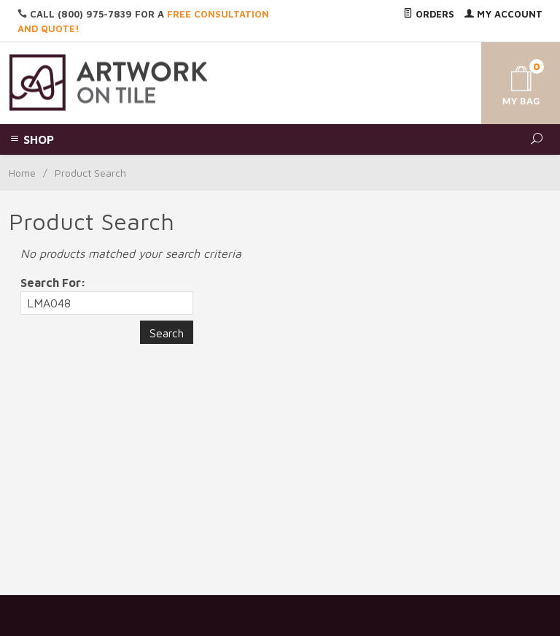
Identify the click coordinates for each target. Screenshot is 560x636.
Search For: (53, 282)
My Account (503, 14)
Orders (428, 14)
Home (22, 172)
